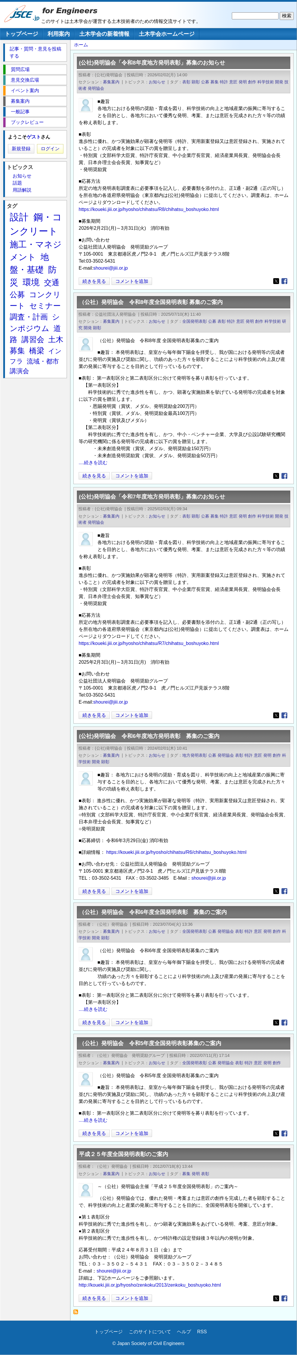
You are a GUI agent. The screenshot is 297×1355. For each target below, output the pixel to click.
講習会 (32, 339)
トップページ (21, 34)
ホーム (81, 44)
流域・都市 (43, 361)
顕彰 (196, 82)
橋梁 (36, 351)
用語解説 (22, 189)
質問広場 (20, 69)
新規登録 (21, 148)
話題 (17, 182)
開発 (279, 82)
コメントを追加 (131, 281)
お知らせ (157, 82)
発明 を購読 (77, 1313)
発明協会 (96, 88)
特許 (224, 82)
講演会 (19, 371)
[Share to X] (276, 281)
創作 (252, 82)
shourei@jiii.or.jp (110, 268)
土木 (55, 339)
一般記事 (20, 111)
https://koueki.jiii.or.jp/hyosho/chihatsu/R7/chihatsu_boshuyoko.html (149, 643)
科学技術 (265, 82)
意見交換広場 (25, 79)
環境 (31, 282)
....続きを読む (93, 462)
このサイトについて (150, 1331)
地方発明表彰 (194, 755)
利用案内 (59, 34)
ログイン (50, 148)
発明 (243, 82)
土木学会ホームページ (167, 34)
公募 (205, 82)
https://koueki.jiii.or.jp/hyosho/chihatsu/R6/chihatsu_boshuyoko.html (176, 852)
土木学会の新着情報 (104, 34)
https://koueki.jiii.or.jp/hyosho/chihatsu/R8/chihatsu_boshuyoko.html (149, 209)
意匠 (233, 82)
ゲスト (34, 136)
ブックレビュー (27, 122)
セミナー (45, 306)
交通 (51, 282)
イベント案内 (25, 90)
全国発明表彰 (194, 321)
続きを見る (94, 281)
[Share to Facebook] (284, 281)
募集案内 (111, 82)
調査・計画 (29, 317)
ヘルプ (184, 1331)
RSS (202, 1331)
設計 (19, 217)
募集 (214, 82)
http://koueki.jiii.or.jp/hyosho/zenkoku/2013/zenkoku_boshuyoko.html (150, 1285)
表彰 (186, 82)
